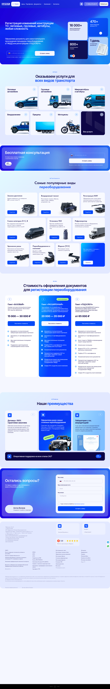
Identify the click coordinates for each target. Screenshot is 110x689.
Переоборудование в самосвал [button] (41, 247)
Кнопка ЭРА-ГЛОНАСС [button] (37, 559)
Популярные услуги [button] (60, 567)
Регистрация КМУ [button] (90, 196)
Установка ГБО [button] (56, 221)
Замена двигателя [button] (14, 196)
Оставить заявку (45, 53)
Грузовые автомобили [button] (85, 558)
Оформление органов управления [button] (63, 554)
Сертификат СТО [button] (36, 569)
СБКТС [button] (6, 550)
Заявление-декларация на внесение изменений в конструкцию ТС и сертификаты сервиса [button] (15, 558)
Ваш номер (60, 477)
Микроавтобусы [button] (84, 556)
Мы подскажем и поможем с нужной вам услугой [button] (91, 249)
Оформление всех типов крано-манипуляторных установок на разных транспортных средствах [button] (92, 200)
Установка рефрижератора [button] (62, 558)
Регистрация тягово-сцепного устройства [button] (64, 249)
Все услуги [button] (58, 565)
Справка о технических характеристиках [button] (41, 563)
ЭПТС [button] (33, 554)
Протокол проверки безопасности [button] (12, 555)
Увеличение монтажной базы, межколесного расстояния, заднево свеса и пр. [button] (15, 250)
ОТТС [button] (33, 556)
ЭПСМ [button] (33, 552)
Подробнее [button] (37, 262)
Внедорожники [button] (84, 552)
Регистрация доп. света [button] (61, 550)
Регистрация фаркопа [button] (60, 560)
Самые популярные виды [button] (55, 185)
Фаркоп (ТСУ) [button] (64, 246)
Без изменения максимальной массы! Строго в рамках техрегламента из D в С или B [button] (15, 225)
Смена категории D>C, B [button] (17, 221)
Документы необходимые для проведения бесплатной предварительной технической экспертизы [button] (16, 565)
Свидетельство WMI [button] (36, 558)
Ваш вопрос (61, 492)
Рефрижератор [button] (81, 221)
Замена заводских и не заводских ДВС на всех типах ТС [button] (17, 199)
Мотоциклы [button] (83, 550)
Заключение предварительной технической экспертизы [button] (17, 561)
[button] (93, 123)
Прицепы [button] (83, 554)
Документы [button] (7, 569)
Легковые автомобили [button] (86, 560)
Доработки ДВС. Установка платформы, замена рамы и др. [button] (39, 252)
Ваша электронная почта (64, 485)
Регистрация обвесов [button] (60, 556)
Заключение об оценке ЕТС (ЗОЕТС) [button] (40, 561)
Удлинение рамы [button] (14, 246)
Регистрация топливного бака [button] (62, 552)
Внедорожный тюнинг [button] (50, 196)
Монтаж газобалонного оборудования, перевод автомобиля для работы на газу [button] (57, 226)
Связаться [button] (88, 262)
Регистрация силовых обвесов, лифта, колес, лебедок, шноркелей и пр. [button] (50, 200)
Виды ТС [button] (83, 562)
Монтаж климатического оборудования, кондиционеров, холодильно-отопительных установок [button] (86, 225)
